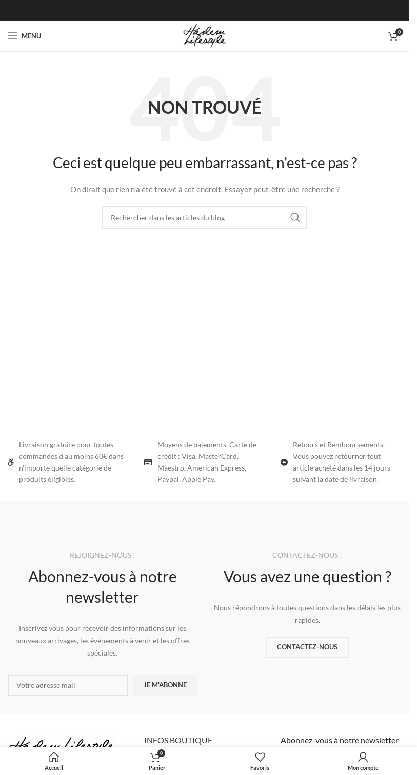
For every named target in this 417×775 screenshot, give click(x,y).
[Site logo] (205, 35)
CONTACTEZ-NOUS (307, 647)
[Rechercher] (204, 217)
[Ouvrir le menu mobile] (24, 36)
